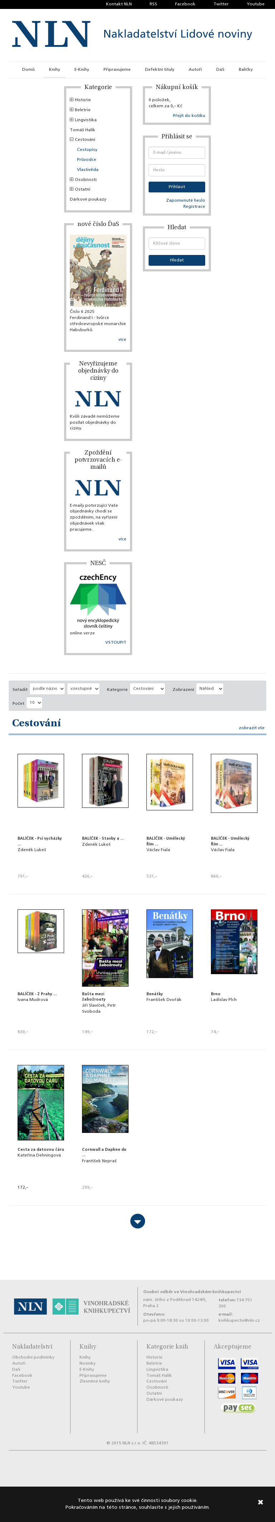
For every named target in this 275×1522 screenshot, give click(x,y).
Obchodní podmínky (33, 1357)
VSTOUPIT (115, 642)
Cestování (82, 140)
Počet (18, 704)
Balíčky (246, 70)
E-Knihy (81, 70)
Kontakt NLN (119, 4)
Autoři (195, 70)
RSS (153, 4)
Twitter (221, 4)
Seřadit (20, 690)
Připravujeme (117, 70)
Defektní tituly (159, 70)
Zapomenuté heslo (185, 200)
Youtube (256, 4)
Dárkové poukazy (88, 199)
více (122, 340)
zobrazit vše (252, 728)
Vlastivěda (87, 170)
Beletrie (80, 110)
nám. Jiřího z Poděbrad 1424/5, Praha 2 (175, 1303)
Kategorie (117, 690)
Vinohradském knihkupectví (210, 1292)
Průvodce (86, 160)
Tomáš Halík (82, 130)
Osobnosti (83, 180)
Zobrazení (183, 690)
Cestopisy (87, 150)
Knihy (54, 70)
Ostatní (80, 189)
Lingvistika (83, 120)
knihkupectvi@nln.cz (239, 1321)
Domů (28, 70)
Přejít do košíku (189, 116)
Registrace (194, 207)
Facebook (185, 4)
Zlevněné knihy (94, 1381)
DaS (220, 70)
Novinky (87, 1363)
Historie (80, 100)
